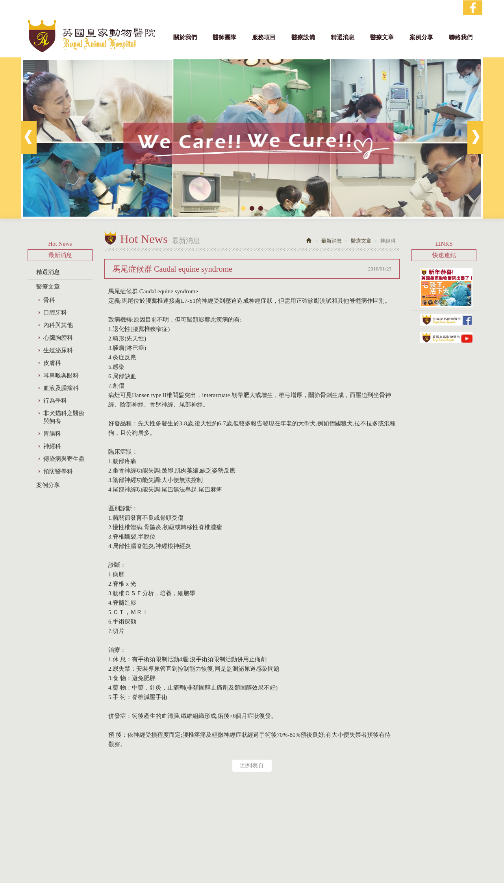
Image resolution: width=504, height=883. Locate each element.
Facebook (472, 7)
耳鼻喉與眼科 (61, 375)
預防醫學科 (58, 471)
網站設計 (235, 873)
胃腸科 (52, 433)
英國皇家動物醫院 (91, 36)
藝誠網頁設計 (263, 873)
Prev (29, 137)
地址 (250, 830)
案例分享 (48, 485)
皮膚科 (52, 363)
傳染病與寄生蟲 (64, 459)
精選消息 (48, 272)
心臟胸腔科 (58, 338)
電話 (203, 839)
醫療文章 (48, 286)
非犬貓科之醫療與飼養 (64, 417)
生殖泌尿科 (58, 350)
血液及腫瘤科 (61, 388)
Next (475, 137)
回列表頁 (252, 765)
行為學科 (55, 400)
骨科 (49, 300)
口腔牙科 (55, 312)
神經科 (52, 446)
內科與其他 (58, 325)
